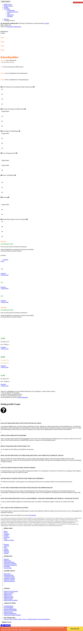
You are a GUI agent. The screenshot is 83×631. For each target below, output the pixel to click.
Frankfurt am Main (9, 540)
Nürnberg (6, 552)
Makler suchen (8, 4)
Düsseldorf (7, 537)
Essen (5, 538)
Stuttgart (6, 553)
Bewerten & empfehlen (10, 563)
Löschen (47, 23)
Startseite (6, 19)
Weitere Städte (8, 568)
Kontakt (6, 7)
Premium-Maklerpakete (10, 609)
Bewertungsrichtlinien (44, 619)
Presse (24, 619)
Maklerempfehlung (9, 562)
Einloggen (10, 16)
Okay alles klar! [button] (75, 628)
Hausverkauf (7, 573)
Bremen (6, 532)
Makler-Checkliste (9, 593)
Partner (20, 619)
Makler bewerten (8, 6)
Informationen (11, 10)
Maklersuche (7, 560)
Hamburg (6, 544)
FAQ (8, 13)
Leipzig (6, 549)
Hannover (6, 546)
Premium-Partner (8, 612)
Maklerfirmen (17, 26)
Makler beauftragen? (9, 581)
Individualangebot (23, 397)
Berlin (5, 531)
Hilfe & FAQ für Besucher (11, 591)
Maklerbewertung (8, 597)
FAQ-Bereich (32, 515)
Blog (11, 619)
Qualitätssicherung (32, 619)
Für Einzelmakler (8, 607)
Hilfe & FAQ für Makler (10, 610)
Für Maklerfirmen (8, 606)
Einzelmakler (9, 26)
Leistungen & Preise (12, 12)
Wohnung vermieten (9, 579)
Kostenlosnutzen (4, 260)
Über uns (6, 619)
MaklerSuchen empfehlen (11, 600)
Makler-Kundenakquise (10, 613)
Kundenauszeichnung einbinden (12, 615)
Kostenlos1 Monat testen (4, 274)
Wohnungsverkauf (9, 575)
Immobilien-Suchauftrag (10, 565)
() (7, 62)
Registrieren (10, 14)
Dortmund (6, 534)
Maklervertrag (8, 594)
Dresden (6, 535)
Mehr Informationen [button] (25, 629)
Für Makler (7, 9)
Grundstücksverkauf (9, 576)
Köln (5, 547)
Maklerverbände (8, 598)
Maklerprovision (8, 595)
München (6, 550)
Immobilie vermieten (9, 578)
